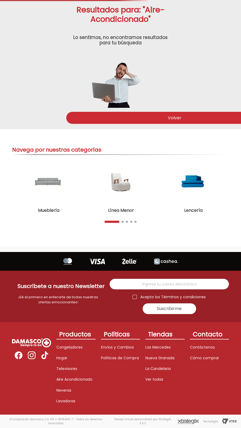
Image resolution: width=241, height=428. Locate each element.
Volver (174, 118)
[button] (111, 222)
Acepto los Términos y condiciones (173, 297)
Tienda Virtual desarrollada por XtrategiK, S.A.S (143, 421)
